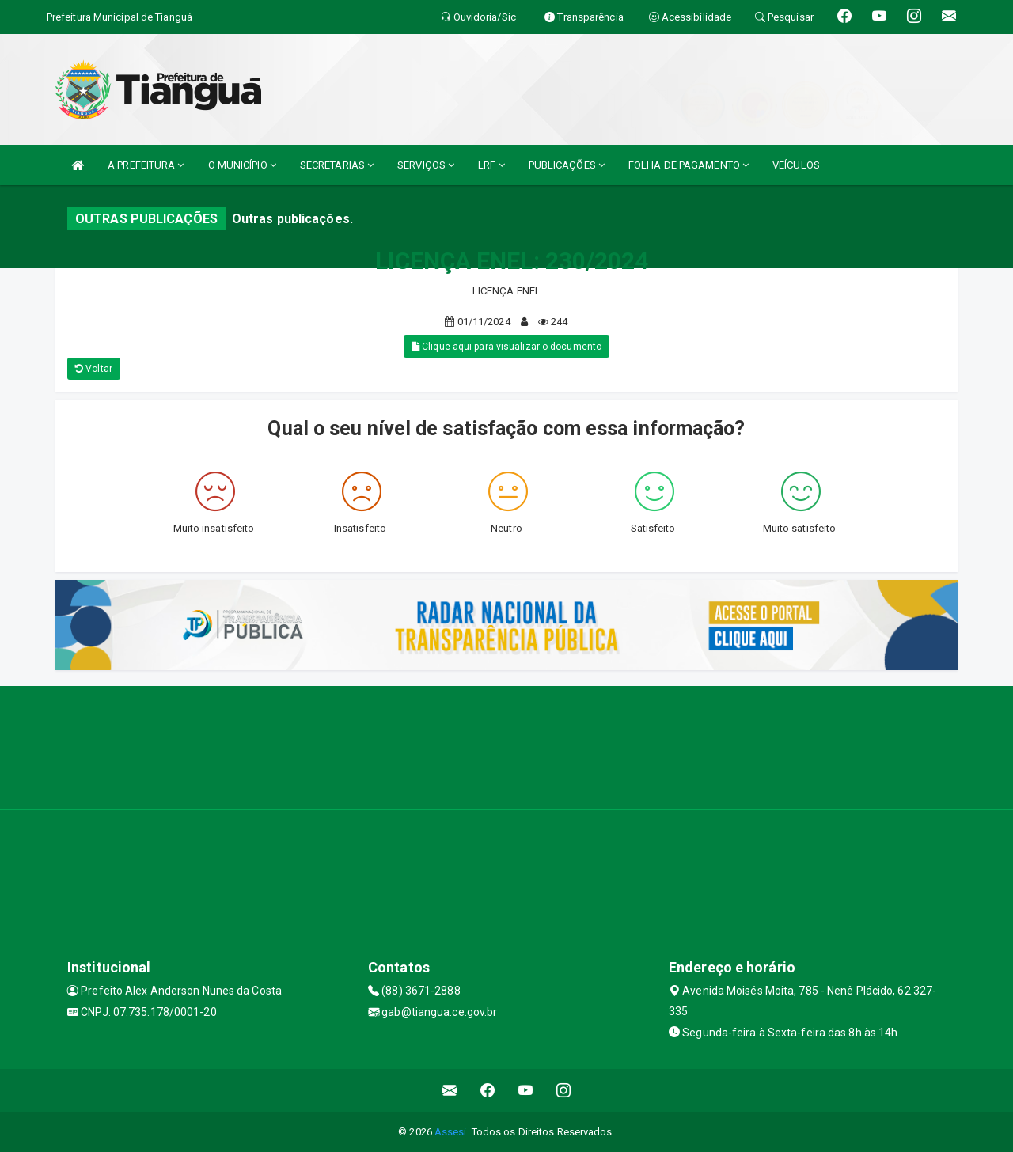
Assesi (450, 1132)
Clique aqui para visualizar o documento (506, 346)
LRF (491, 165)
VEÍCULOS (796, 165)
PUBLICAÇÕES (567, 165)
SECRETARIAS (337, 165)
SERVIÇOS (425, 165)
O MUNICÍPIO (242, 165)
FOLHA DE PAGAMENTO (688, 165)
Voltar (93, 368)
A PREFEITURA (146, 165)
